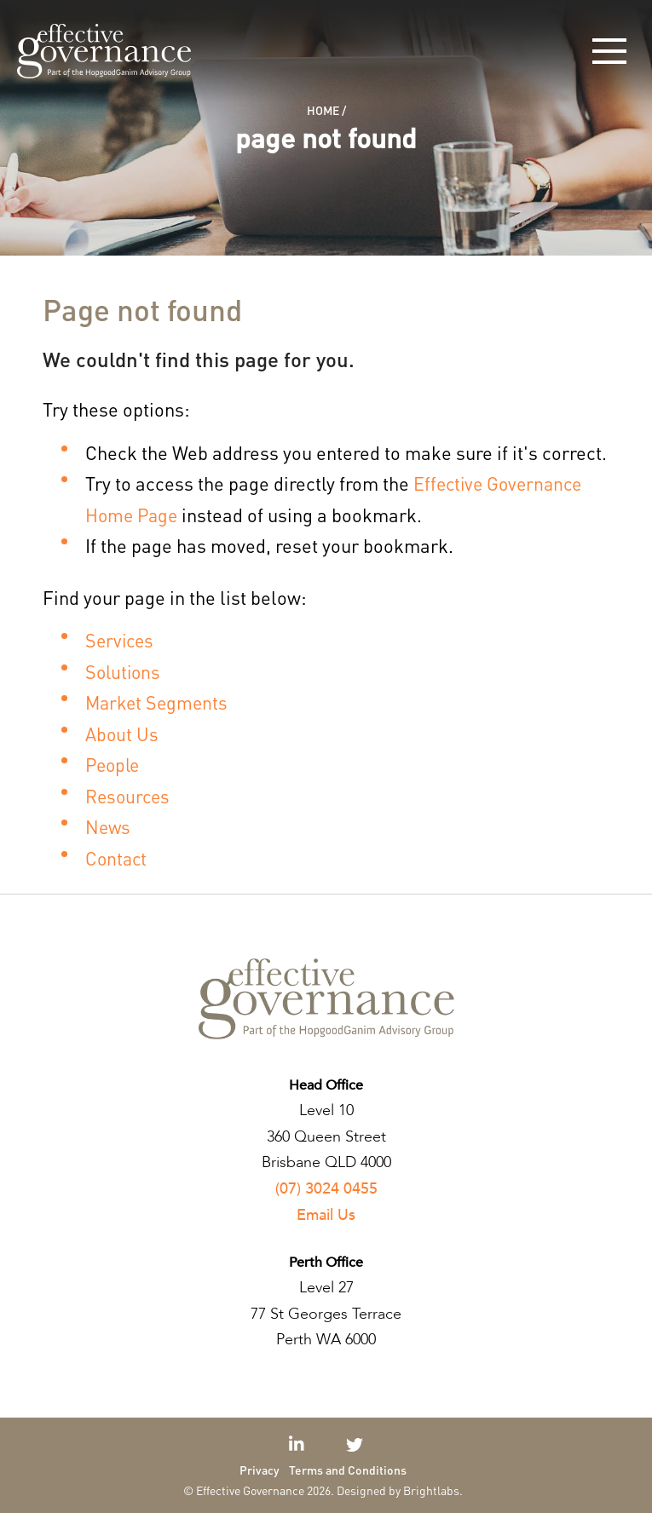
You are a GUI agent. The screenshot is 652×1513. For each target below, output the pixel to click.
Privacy (259, 1470)
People (114, 764)
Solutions (124, 671)
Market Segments (159, 702)
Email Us (326, 1215)
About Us (122, 733)
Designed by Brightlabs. (400, 1490)
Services (121, 640)
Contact (117, 858)
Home (323, 110)
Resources (129, 796)
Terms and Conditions (348, 1470)
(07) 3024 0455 (326, 1188)
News (108, 826)
